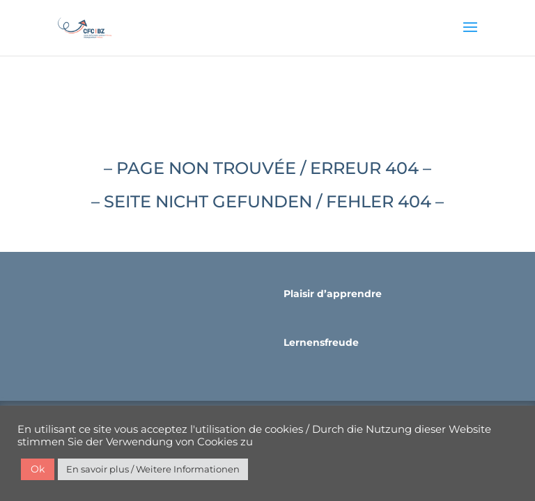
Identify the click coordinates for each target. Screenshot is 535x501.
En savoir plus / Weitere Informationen (153, 469)
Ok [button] (38, 469)
